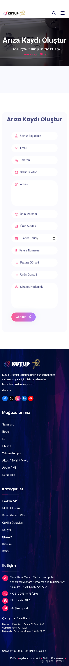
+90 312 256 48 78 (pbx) (20, 593)
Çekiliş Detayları (12, 522)
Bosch (6, 431)
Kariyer (6, 530)
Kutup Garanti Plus (43, 49)
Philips (6, 446)
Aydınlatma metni (29, 658)
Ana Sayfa (20, 49)
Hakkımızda (9, 501)
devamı (6, 390)
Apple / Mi (9, 467)
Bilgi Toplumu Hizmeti (51, 661)
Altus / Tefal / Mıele (15, 460)
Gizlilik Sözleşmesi (53, 658)
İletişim (7, 544)
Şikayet (7, 537)
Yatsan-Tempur (11, 453)
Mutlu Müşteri (11, 508)
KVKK (6, 551)
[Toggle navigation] (63, 13)
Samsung (8, 424)
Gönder (24, 318)
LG (4, 439)
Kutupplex (8, 475)
